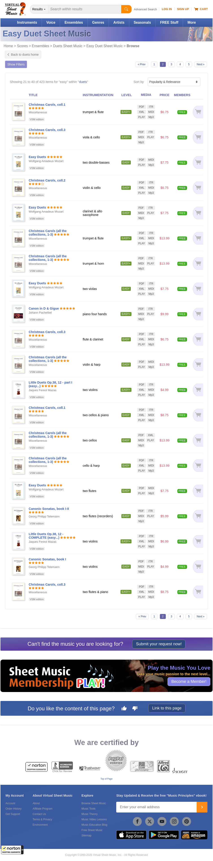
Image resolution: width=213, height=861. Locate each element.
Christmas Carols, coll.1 (47, 104)
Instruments (27, 22)
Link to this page (166, 708)
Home (8, 46)
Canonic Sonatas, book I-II (49, 509)
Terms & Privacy (42, 819)
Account (10, 803)
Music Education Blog (94, 824)
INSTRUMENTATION (98, 95)
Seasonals (142, 22)
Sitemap (86, 835)
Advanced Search (145, 9)
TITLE (33, 95)
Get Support (13, 814)
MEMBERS (182, 95)
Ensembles (74, 22)
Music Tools (88, 808)
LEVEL (126, 95)
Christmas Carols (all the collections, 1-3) (48, 232)
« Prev (142, 64)
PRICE (164, 95)
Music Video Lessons (94, 819)
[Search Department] (39, 9)
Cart (201, 9)
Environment (40, 824)
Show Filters (16, 64)
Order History (14, 808)
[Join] (202, 807)
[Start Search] (126, 9)
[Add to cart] (198, 112)
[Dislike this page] (134, 709)
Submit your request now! (159, 644)
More (191, 22)
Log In (167, 9)
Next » (200, 64)
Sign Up (183, 9)
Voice (50, 22)
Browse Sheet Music (94, 803)
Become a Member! (189, 681)
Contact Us (39, 814)
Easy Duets (37, 157)
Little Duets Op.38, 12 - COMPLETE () (46, 535)
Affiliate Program (42, 808)
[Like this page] (124, 709)
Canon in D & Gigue (44, 308)
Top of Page (106, 779)
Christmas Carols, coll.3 (47, 130)
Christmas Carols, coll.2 (47, 180)
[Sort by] (174, 82)
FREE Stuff (169, 22)
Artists (118, 22)
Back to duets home (23, 54)
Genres (98, 22)
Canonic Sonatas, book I (47, 559)
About (36, 803)
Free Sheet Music (92, 830)
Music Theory (90, 814)
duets (83, 82)
